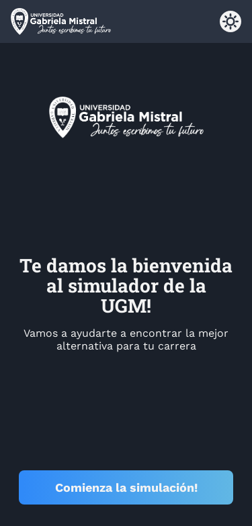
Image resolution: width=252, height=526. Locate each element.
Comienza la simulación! (126, 487)
